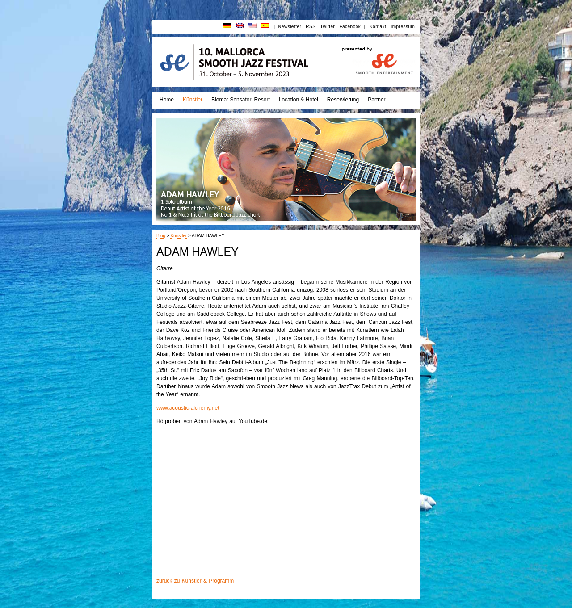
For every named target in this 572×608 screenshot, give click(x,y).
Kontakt (378, 26)
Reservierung (343, 99)
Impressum (403, 26)
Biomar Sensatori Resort (240, 99)
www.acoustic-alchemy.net (187, 408)
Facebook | (352, 26)
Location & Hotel (298, 99)
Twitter (327, 26)
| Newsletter (287, 26)
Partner (376, 99)
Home (167, 99)
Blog (160, 235)
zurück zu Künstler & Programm (195, 581)
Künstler (192, 99)
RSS (310, 26)
